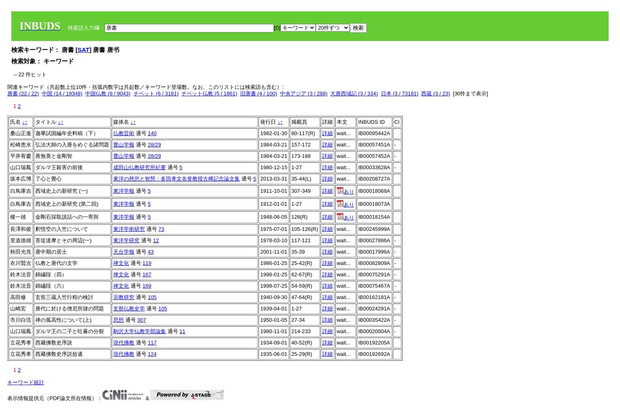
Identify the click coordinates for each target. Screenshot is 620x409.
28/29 (154, 145)
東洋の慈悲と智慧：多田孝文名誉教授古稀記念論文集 (176, 179)
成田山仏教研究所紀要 (139, 167)
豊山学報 (123, 145)
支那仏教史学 (129, 309)
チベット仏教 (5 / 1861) (209, 93)
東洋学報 (123, 191)
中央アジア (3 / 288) (303, 93)
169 (146, 286)
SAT (83, 49)
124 (152, 354)
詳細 (327, 133)
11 (182, 331)
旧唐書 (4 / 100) (258, 93)
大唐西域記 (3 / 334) (354, 93)
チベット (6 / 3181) (156, 93)
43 (150, 252)
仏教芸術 (123, 133)
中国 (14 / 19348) (62, 93)
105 (152, 297)
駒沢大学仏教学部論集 (139, 331)
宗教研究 (123, 297)
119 (146, 263)
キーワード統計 (25, 382)
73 (161, 229)
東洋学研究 (126, 240)
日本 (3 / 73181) (400, 93)
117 (152, 343)
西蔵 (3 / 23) (435, 93)
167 (146, 274)
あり (345, 192)
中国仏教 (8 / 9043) (107, 93)
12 (156, 240)
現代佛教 (123, 343)
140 (152, 133)
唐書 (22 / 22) (23, 93)
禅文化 (121, 263)
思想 (118, 320)
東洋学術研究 (129, 229)
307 (141, 320)
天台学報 (123, 252)
